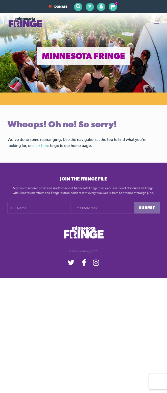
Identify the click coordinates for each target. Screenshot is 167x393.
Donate (58, 7)
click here (40, 145)
